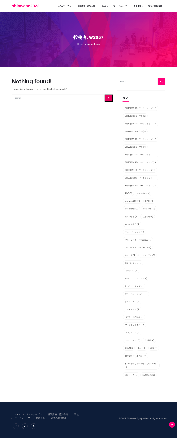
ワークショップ (120, 6)
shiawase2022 (25, 6)
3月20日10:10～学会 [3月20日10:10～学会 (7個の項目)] (135, 147)
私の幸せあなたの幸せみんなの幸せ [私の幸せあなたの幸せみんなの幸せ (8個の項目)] (140, 365)
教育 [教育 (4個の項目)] (128, 356)
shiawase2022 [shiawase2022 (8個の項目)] (132, 201)
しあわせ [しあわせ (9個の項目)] (147, 216)
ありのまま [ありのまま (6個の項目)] (131, 216)
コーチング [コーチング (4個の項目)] (131, 271)
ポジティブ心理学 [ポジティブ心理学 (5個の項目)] (134, 317)
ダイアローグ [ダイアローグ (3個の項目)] (132, 302)
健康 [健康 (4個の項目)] (150, 340)
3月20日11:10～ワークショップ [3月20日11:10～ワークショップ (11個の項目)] (140, 155)
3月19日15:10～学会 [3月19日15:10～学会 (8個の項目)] (135, 116)
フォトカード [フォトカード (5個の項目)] (132, 309)
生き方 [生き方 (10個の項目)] (141, 356)
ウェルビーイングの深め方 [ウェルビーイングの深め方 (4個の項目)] (138, 247)
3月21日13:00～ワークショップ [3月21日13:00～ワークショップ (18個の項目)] (140, 185)
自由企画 (137, 6)
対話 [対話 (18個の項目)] (129, 348)
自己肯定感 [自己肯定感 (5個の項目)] (148, 375)
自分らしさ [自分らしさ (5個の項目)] (131, 375)
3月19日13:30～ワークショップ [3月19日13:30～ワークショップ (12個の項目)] (140, 108)
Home (80, 44)
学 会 (104, 6)
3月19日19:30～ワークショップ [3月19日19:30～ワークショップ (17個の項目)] (140, 139)
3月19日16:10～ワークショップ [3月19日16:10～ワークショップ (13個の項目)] (140, 124)
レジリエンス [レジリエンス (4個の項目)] (132, 332)
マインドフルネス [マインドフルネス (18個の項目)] (134, 325)
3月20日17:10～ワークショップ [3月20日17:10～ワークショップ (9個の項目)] (140, 170)
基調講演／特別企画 (86, 6)
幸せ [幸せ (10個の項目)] (141, 348)
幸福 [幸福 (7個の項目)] (153, 348)
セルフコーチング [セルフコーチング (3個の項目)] (134, 286)
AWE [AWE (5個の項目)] (128, 193)
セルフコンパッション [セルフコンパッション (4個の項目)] (136, 278)
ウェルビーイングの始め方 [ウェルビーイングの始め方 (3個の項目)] (138, 240)
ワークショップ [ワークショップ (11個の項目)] (133, 340)
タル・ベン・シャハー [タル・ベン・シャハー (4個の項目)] (136, 294)
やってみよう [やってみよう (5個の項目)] (132, 224)
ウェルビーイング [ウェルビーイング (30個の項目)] (134, 232)
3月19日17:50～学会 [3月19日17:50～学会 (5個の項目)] (135, 131)
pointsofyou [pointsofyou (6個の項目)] (143, 193)
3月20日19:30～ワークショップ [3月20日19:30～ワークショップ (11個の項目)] (140, 178)
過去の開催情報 (155, 6)
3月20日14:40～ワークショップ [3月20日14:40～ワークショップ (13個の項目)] (140, 162)
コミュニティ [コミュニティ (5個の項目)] (147, 255)
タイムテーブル (64, 6)
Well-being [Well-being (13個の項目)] (131, 209)
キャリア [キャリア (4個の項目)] (130, 255)
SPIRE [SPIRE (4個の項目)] (149, 201)
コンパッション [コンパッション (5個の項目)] (133, 263)
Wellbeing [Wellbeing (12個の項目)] (149, 209)
